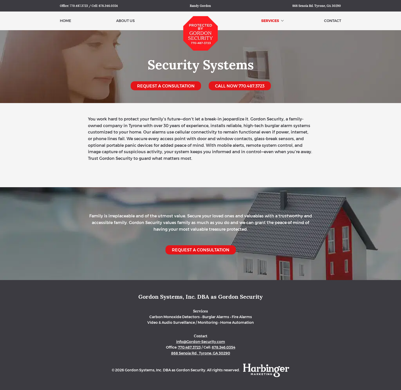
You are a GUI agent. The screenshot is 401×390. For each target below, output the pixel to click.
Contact (332, 20)
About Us (125, 20)
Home (65, 20)
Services (272, 20)
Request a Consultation (166, 86)
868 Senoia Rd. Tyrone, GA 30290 (316, 6)
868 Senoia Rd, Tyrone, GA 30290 (200, 353)
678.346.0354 (108, 6)
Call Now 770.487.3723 (239, 86)
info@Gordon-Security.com (200, 341)
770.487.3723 (79, 6)
